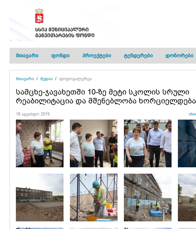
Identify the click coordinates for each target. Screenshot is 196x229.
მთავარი (27, 55)
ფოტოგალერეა (75, 78)
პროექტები (96, 55)
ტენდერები (138, 55)
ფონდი (60, 55)
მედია (46, 78)
